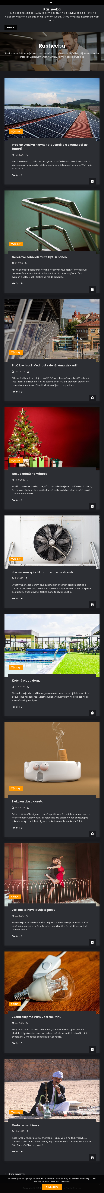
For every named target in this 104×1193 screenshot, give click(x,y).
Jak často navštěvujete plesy (33, 910)
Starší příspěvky (17, 1174)
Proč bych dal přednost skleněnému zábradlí (45, 365)
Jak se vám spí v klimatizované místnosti (42, 572)
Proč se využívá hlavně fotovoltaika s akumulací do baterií (50, 147)
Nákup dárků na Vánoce (29, 474)
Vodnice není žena (25, 1125)
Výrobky (16, 131)
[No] (100, 1183)
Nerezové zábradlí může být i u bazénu (40, 257)
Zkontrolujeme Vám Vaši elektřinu (36, 1017)
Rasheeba (52, 9)
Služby (15, 896)
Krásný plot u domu (26, 681)
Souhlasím (52, 1186)
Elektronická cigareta (27, 801)
